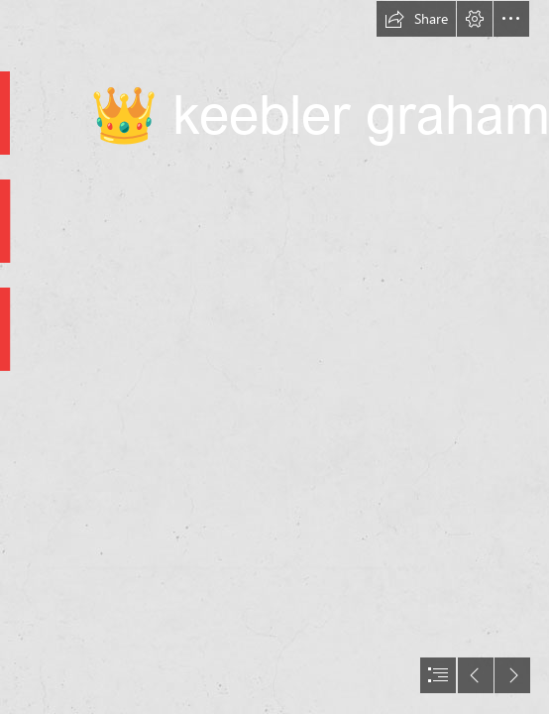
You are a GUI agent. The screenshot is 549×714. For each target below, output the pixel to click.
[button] (416, 19)
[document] (274, 357)
